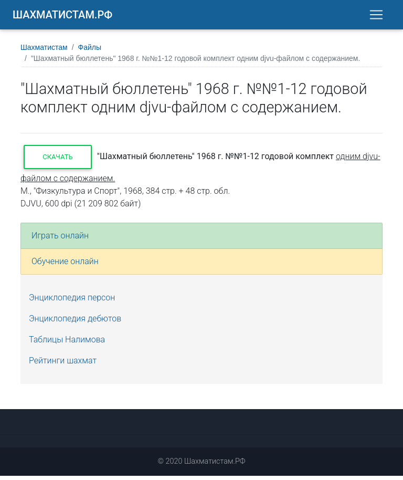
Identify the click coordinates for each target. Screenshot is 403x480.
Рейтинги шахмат (63, 365)
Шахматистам (44, 51)
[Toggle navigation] (376, 17)
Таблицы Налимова (67, 344)
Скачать (57, 161)
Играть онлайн (60, 240)
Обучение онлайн (65, 265)
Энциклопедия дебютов (75, 323)
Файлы (89, 51)
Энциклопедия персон (72, 302)
